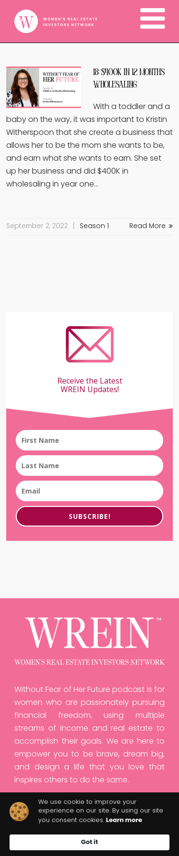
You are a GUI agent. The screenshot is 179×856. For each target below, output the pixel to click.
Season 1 (94, 226)
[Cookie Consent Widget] (89, 824)
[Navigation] (152, 21)
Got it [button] (89, 841)
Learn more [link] (124, 820)
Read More (151, 226)
